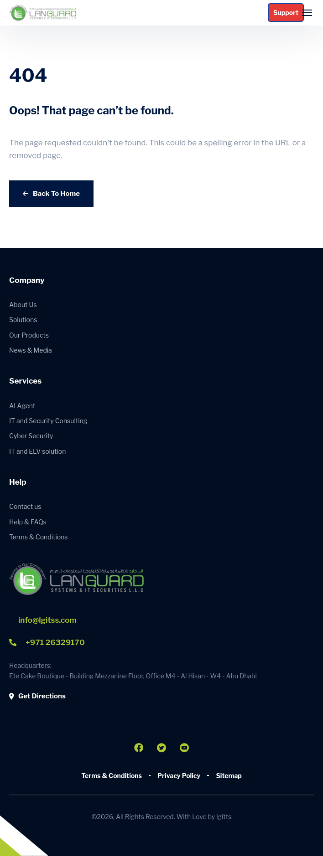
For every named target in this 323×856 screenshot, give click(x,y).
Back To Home (51, 194)
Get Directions (37, 696)
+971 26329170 (47, 642)
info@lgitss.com (47, 620)
